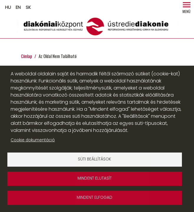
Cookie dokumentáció (33, 140)
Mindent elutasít (95, 178)
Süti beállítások (94, 159)
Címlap (26, 56)
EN (18, 7)
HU (8, 7)
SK (28, 7)
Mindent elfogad (94, 197)
